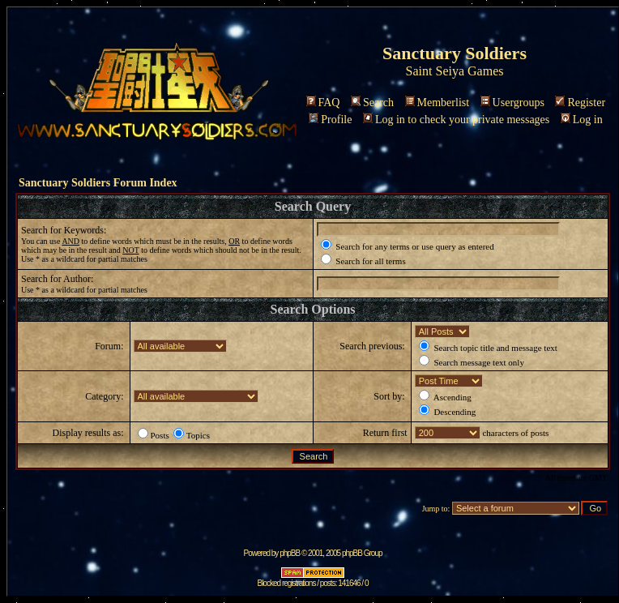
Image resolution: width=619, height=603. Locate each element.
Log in (582, 119)
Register (580, 102)
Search (372, 102)
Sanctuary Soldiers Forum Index (98, 183)
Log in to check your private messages (456, 119)
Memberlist (437, 102)
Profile (330, 119)
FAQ (323, 102)
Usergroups (512, 102)
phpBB (290, 553)
